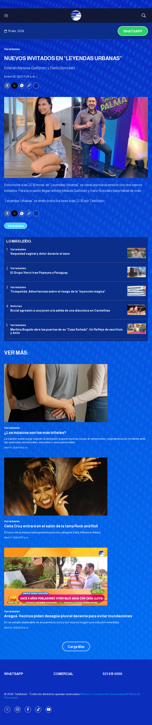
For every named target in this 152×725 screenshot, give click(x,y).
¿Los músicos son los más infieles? (35, 433)
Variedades (12, 49)
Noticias (16, 306)
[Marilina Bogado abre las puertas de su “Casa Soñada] (136, 329)
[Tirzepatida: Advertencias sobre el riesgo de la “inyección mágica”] (136, 291)
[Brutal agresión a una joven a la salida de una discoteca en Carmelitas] (136, 310)
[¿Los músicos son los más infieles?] (76, 393)
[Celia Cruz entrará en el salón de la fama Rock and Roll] (76, 486)
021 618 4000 (112, 674)
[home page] (76, 15)
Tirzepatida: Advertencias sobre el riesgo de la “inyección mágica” (58, 291)
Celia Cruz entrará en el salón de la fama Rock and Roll (51, 526)
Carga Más (76, 647)
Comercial (63, 674)
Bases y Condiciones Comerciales (103, 694)
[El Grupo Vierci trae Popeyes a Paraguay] (136, 272)
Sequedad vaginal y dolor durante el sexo (40, 253)
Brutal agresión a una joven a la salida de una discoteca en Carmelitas (60, 310)
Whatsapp (132, 31)
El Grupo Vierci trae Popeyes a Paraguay (39, 272)
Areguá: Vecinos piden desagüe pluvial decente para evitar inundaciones (68, 616)
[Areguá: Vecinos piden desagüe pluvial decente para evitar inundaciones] (76, 577)
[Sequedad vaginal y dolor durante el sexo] (136, 253)
